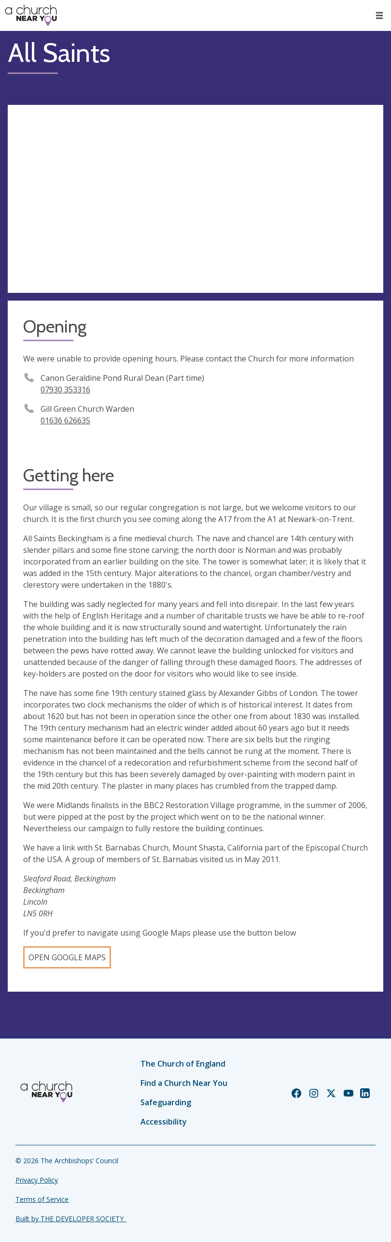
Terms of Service (42, 1199)
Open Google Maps (67, 957)
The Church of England (182, 1063)
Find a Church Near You (183, 1083)
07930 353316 (65, 389)
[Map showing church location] (195, 199)
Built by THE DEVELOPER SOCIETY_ (70, 1218)
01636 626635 (65, 420)
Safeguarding (165, 1102)
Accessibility (163, 1121)
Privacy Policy (36, 1179)
